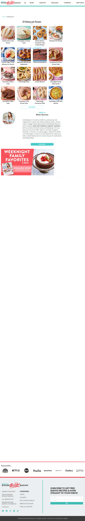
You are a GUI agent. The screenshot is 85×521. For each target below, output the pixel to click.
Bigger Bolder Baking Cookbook (9, 503)
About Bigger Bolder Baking (8, 495)
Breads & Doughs (26, 503)
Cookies (23, 497)
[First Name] (66, 498)
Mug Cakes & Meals (27, 500)
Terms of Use (51, 518)
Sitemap (65, 518)
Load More (32, 107)
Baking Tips (42, 3)
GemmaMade (54, 3)
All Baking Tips (7, 499)
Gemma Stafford (8, 491)
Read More (42, 144)
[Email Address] (66, 500)
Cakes (22, 494)
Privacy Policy (58, 518)
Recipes (32, 3)
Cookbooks (67, 3)
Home (4, 17)
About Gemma (80, 3)
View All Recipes (26, 506)
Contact (5, 507)
